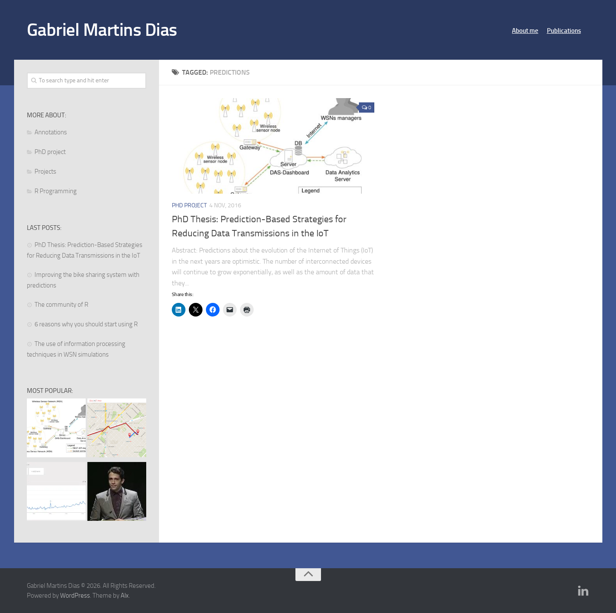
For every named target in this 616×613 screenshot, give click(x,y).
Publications (564, 31)
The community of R (61, 304)
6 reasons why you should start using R (86, 324)
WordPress (75, 595)
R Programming (56, 191)
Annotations (51, 132)
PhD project (189, 205)
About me (525, 31)
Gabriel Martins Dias (102, 30)
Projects (45, 171)
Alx (125, 595)
